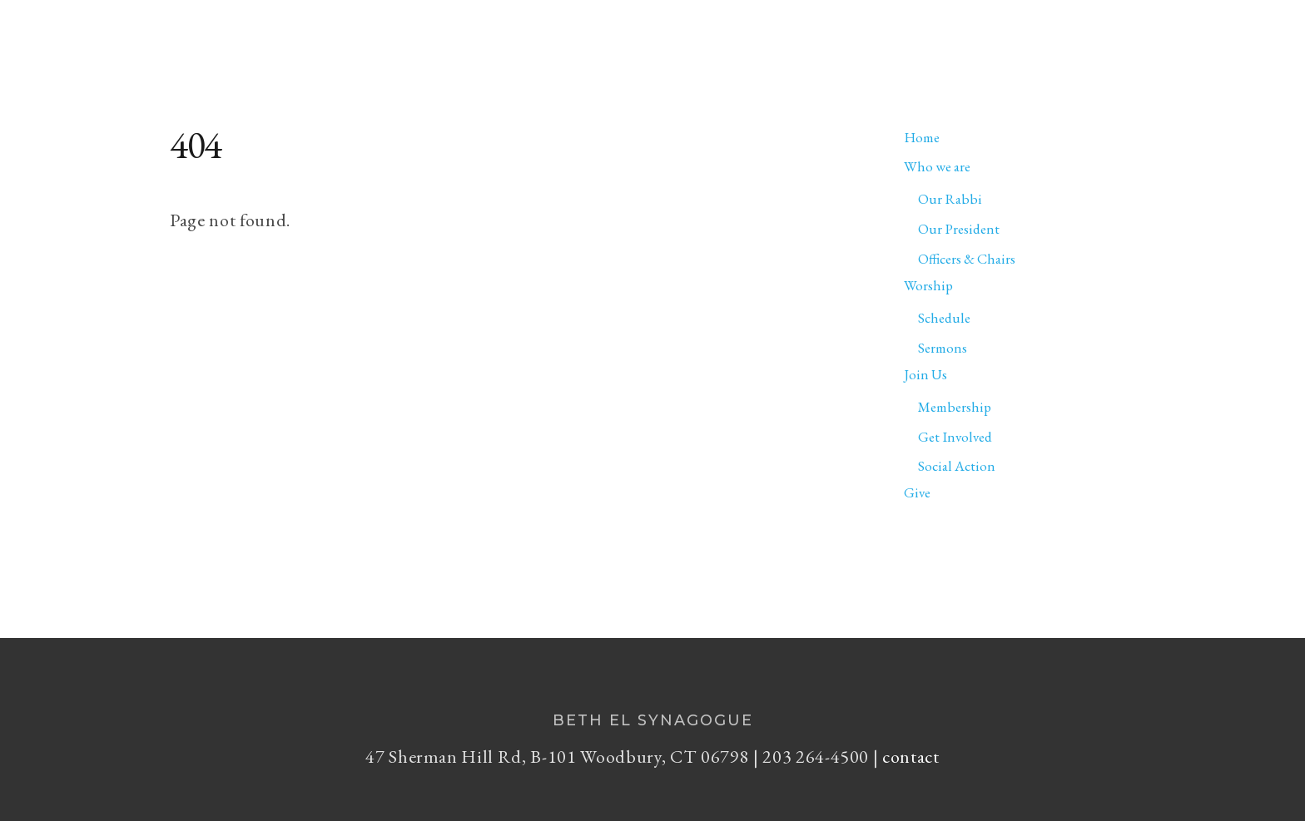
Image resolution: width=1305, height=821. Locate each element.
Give (1090, 31)
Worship (926, 31)
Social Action (956, 466)
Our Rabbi (950, 199)
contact (911, 756)
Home (714, 31)
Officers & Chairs (966, 259)
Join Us (1018, 31)
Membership (954, 407)
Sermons (942, 348)
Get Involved (955, 437)
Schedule (944, 318)
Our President (959, 229)
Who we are (812, 31)
